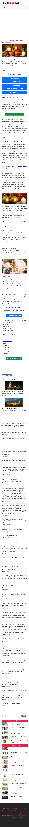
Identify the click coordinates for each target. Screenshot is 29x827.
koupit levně (13, 153)
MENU (25, 7)
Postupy (24, 813)
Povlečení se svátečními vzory (15, 88)
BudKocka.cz (9, 825)
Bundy (8, 819)
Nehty (19, 813)
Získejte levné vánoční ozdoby (15, 114)
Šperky (15, 815)
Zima (21, 817)
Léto (13, 817)
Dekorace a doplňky (15, 85)
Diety (13, 810)
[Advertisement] (14, 23)
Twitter (9, 375)
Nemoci (22, 810)
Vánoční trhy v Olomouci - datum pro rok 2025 (13, 391)
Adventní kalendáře (15, 92)
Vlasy (3, 810)
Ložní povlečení (21, 815)
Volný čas (6, 42)
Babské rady (14, 813)
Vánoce (3, 42)
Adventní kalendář (7, 341)
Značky (11, 808)
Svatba (3, 817)
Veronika (9, 42)
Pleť (7, 810)
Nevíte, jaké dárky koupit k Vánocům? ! (13, 224)
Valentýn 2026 (5, 808)
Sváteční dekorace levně (14, 358)
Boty (19, 808)
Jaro (10, 817)
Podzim (17, 817)
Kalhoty (4, 819)
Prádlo (16, 808)
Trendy (23, 808)
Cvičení (17, 810)
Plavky (3, 813)
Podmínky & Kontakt (17, 825)
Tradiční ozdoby (15, 78)
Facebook (4, 375)
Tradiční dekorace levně (15, 315)
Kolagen (13, 819)
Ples (7, 817)
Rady (9, 810)
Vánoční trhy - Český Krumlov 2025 (10, 408)
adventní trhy (5, 70)
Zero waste (9, 815)
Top (16, 819)
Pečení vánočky (6, 347)
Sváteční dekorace (15, 81)
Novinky (4, 815)
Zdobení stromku (7, 349)
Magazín (5, 7)
